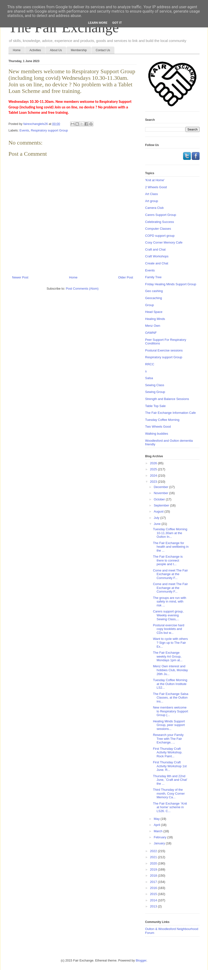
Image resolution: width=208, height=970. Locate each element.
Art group (151, 201)
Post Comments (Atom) (82, 288)
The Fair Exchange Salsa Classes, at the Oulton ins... (170, 697)
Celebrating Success (159, 222)
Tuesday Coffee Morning (162, 420)
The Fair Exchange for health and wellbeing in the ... (170, 546)
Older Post (125, 277)
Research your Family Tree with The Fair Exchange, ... (168, 738)
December (161, 487)
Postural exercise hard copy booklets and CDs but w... (168, 629)
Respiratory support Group (49, 130)
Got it (117, 22)
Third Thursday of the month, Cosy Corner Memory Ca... (169, 793)
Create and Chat (156, 263)
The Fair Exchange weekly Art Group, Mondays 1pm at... (167, 656)
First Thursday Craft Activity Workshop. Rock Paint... (167, 752)
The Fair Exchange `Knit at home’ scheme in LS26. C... (170, 807)
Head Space (154, 312)
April (157, 825)
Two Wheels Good (158, 426)
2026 (154, 463)
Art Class (151, 194)
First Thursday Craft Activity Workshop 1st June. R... (169, 766)
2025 (154, 469)
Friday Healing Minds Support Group (170, 284)
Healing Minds (155, 319)
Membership (79, 50)
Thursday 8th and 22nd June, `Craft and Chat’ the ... (170, 779)
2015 (154, 894)
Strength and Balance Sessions (167, 399)
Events (24, 130)
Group (149, 305)
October (160, 499)
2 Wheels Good (156, 187)
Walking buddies (156, 433)
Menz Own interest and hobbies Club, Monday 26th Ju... (170, 670)
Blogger (141, 960)
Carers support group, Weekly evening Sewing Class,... (168, 615)
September (162, 505)
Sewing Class (154, 385)
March (158, 831)
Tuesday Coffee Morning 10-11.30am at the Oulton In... (170, 532)
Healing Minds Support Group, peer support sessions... (169, 725)
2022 (154, 851)
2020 (154, 863)
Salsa (149, 378)
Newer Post (20, 277)
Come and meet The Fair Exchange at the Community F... (170, 574)
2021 (154, 857)
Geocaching (153, 298)
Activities (35, 50)
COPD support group (159, 235)
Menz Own (152, 325)
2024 (154, 475)
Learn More (97, 22)
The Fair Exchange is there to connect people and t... (168, 560)
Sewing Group (155, 392)
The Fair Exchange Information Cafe (170, 413)
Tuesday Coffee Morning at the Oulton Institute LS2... (170, 683)
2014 (154, 900)
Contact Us (103, 50)
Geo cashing (154, 291)
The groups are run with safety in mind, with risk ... (169, 601)
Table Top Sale (155, 406)
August (159, 511)
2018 (154, 875)
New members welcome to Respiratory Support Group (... (170, 711)
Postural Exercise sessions (164, 350)
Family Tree (153, 277)
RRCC (149, 364)
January (160, 843)
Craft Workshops (157, 256)
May (157, 819)
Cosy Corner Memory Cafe (164, 242)
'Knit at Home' (154, 180)
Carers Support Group (160, 215)
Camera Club (154, 208)
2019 (154, 869)
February (160, 837)
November (161, 493)
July (157, 518)
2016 (154, 888)
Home (17, 50)
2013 (154, 906)
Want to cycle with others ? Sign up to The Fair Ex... (170, 642)
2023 (154, 481)
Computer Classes (158, 228)
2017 (154, 882)
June (158, 524)
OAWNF (151, 332)
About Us (56, 50)
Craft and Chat (155, 249)
